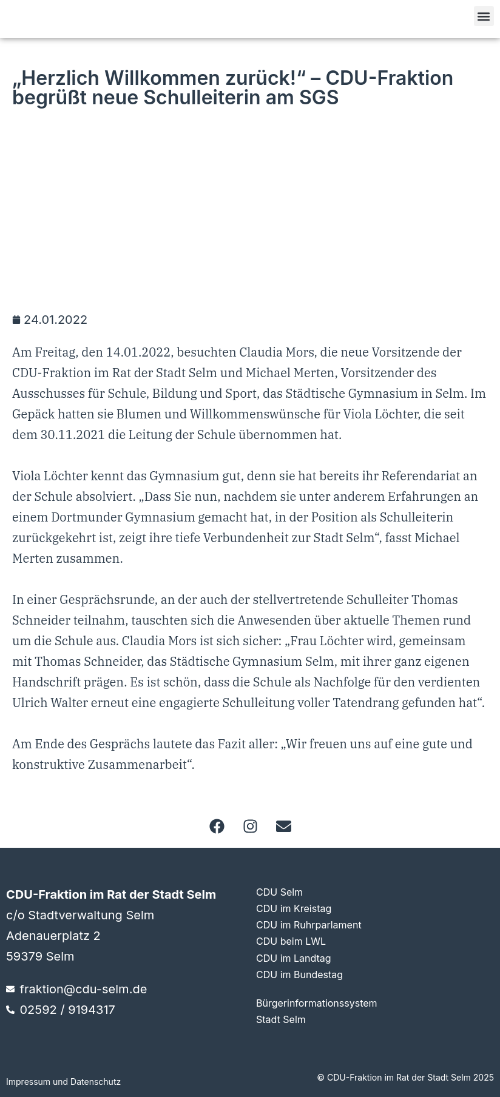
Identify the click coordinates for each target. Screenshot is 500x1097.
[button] (484, 16)
